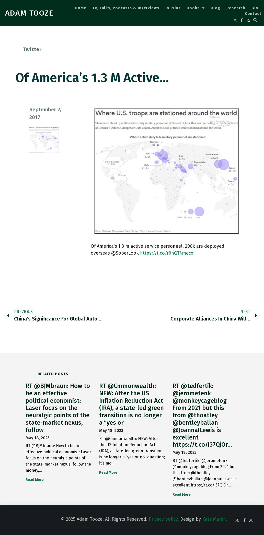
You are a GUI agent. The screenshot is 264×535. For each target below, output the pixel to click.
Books (195, 8)
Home (80, 8)
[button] (255, 20)
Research (235, 8)
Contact (253, 13)
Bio (254, 8)
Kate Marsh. (214, 519)
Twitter (32, 49)
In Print (172, 8)
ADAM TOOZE (29, 13)
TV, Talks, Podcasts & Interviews (126, 8)
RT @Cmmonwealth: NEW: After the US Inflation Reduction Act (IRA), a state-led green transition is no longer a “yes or (131, 404)
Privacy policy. (164, 519)
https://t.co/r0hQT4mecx (166, 253)
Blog (215, 8)
